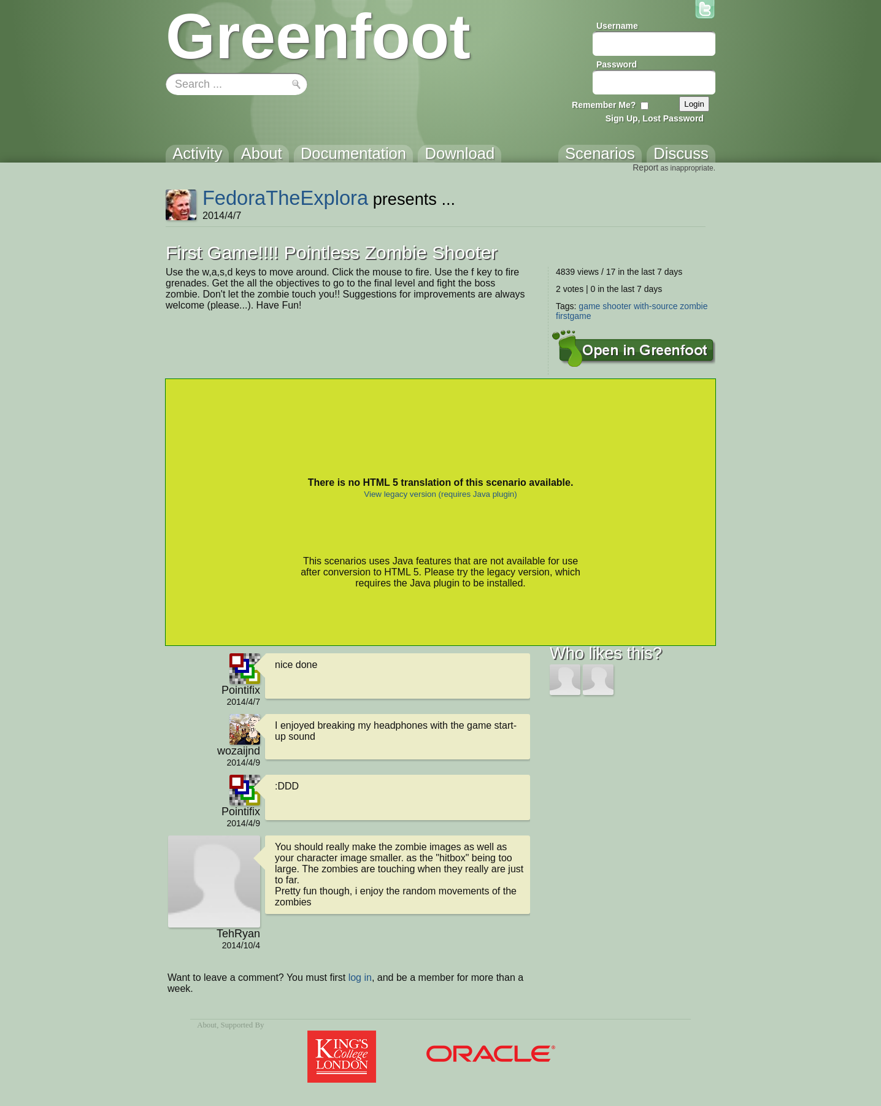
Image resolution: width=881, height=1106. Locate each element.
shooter (616, 306)
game (589, 306)
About (207, 1025)
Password (616, 64)
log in (360, 977)
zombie (693, 306)
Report (645, 167)
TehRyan (238, 933)
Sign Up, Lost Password (655, 118)
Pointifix (240, 690)
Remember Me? (604, 105)
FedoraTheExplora (285, 197)
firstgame (573, 316)
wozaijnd (238, 751)
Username (617, 26)
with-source (656, 306)
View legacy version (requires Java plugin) (440, 494)
